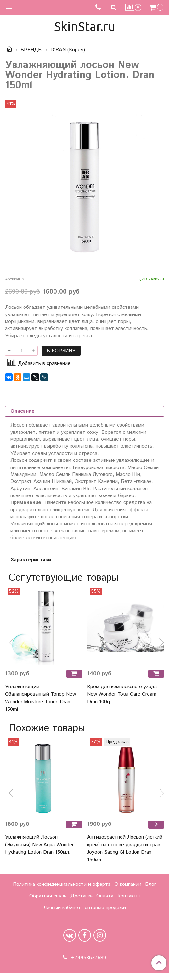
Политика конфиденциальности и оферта (61, 884)
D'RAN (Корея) (67, 50)
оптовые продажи (105, 907)
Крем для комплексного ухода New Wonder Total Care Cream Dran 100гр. (122, 694)
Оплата (104, 896)
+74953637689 (88, 957)
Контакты (128, 896)
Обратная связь (47, 896)
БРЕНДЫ (31, 50)
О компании (128, 884)
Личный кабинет (62, 907)
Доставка (81, 896)
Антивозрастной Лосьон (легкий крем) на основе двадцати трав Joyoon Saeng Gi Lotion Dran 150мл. (124, 848)
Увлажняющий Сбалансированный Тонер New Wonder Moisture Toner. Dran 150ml (40, 698)
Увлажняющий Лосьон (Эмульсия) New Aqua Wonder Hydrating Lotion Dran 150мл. (39, 845)
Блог (150, 884)
